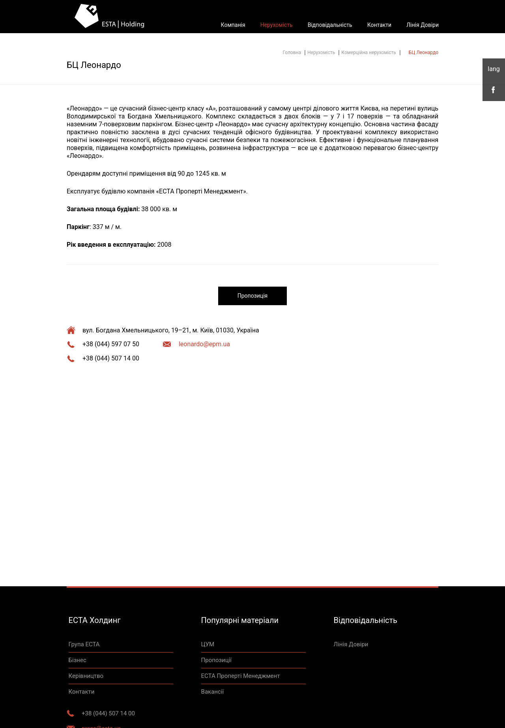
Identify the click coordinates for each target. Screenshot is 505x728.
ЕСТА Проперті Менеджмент (240, 675)
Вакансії (212, 691)
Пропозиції (216, 660)
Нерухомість (276, 25)
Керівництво (86, 675)
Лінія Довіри (422, 25)
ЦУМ (208, 644)
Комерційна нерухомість (368, 52)
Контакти (379, 25)
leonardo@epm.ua (204, 344)
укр (494, 69)
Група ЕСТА (84, 644)
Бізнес (77, 660)
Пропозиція (252, 296)
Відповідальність (330, 25)
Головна (292, 52)
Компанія (233, 25)
